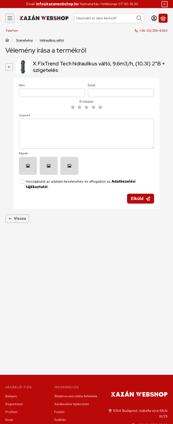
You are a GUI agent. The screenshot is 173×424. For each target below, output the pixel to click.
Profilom (11, 412)
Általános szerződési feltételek (75, 396)
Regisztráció (14, 404)
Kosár (9, 420)
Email (91, 85)
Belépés (11, 396)
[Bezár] (165, 4)
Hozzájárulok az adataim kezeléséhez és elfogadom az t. (81, 184)
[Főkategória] (7, 40)
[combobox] (109, 18)
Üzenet (24, 115)
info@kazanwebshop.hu (57, 4)
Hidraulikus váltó (52, 40)
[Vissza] (9, 67)
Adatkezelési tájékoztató (71, 404)
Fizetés (59, 412)
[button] (28, 166)
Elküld (140, 198)
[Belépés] (154, 18)
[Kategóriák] (9, 18)
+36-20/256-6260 (153, 31)
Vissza (17, 218)
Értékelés (87, 102)
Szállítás (60, 420)
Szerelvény (24, 40)
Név (22, 85)
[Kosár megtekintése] (163, 18)
